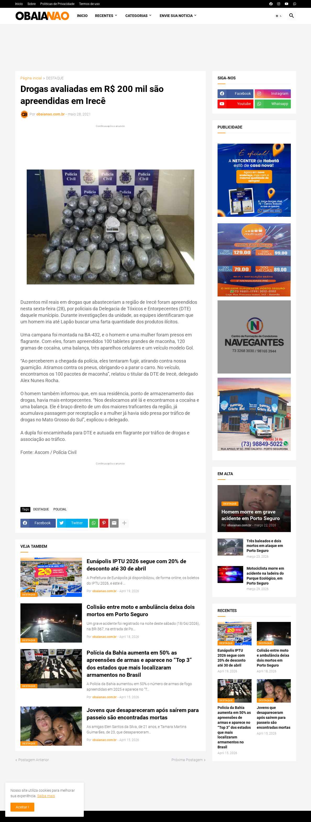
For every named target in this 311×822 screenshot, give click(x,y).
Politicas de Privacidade (57, 4)
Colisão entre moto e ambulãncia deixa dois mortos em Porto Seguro (141, 610)
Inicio (19, 4)
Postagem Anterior (33, 760)
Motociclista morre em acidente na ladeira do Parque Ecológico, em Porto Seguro (265, 575)
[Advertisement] (155, 48)
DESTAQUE (55, 78)
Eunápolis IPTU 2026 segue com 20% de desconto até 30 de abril (136, 565)
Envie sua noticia (176, 16)
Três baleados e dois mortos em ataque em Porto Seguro (265, 546)
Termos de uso (89, 4)
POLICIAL (59, 509)
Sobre (31, 4)
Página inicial (31, 78)
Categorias (136, 16)
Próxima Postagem (187, 760)
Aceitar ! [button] (22, 807)
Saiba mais (46, 796)
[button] (278, 16)
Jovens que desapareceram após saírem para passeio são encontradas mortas (143, 714)
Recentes (104, 16)
